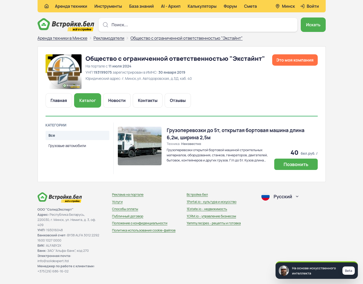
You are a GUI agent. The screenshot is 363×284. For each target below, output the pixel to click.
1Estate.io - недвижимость (207, 208)
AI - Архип (171, 6)
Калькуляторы (202, 6)
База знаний (141, 6)
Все (52, 135)
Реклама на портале (128, 194)
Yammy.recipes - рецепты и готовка (214, 223)
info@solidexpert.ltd (53, 261)
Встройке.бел (197, 194)
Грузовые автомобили (67, 145)
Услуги (117, 201)
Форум (230, 6)
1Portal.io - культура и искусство (212, 201)
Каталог (87, 100)
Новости (117, 100)
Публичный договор (127, 216)
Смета (250, 6)
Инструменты (108, 6)
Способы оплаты (125, 208)
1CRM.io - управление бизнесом (211, 216)
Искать (313, 25)
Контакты (147, 100)
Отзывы (177, 100)
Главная (59, 100)
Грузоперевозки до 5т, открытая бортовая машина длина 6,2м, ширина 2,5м (235, 134)
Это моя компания (295, 60)
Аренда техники (71, 6)
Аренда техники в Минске (62, 38)
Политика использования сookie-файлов (144, 230)
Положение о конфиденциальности (139, 223)
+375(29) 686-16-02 (53, 271)
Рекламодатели (109, 38)
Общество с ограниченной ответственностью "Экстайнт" (186, 38)
